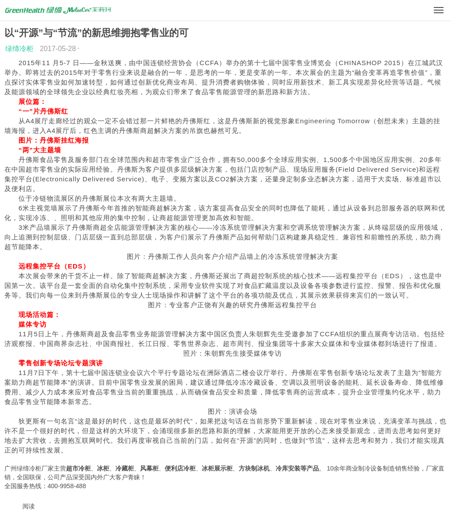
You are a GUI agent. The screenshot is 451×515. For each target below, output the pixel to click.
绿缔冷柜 (19, 48)
